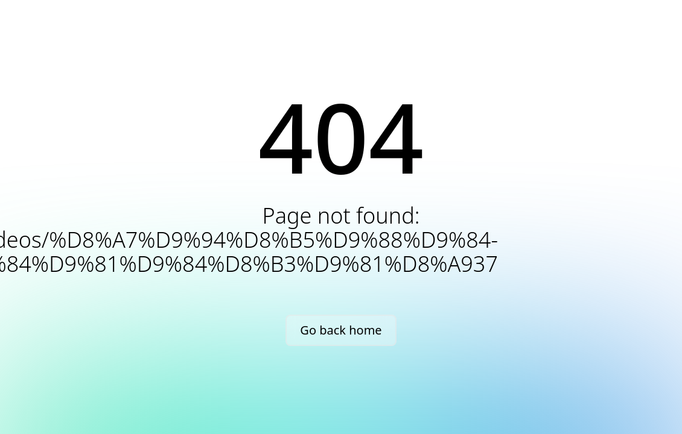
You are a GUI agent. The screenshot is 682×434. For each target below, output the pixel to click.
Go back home (340, 330)
